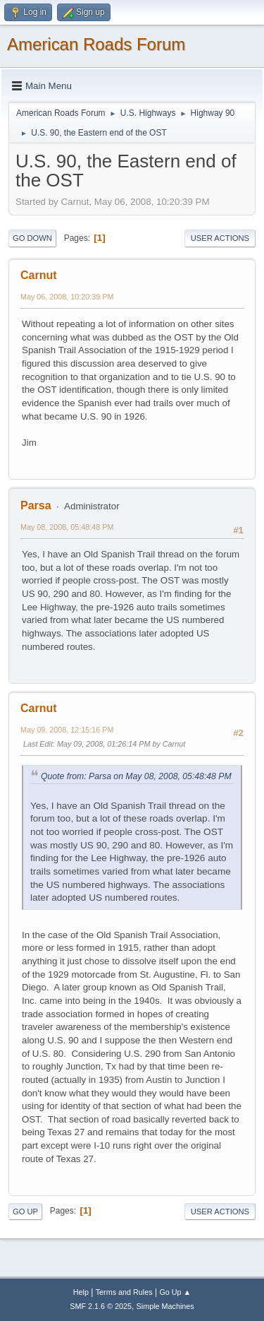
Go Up (25, 1211)
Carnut (38, 275)
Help (81, 1292)
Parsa (35, 505)
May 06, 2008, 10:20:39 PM (66, 296)
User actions (220, 238)
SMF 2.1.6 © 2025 (101, 1306)
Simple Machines (165, 1306)
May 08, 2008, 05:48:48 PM (66, 527)
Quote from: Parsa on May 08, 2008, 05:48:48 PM (136, 776)
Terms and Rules (124, 1292)
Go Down (32, 238)
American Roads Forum (96, 44)
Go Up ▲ (175, 1292)
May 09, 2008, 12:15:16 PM (66, 729)
